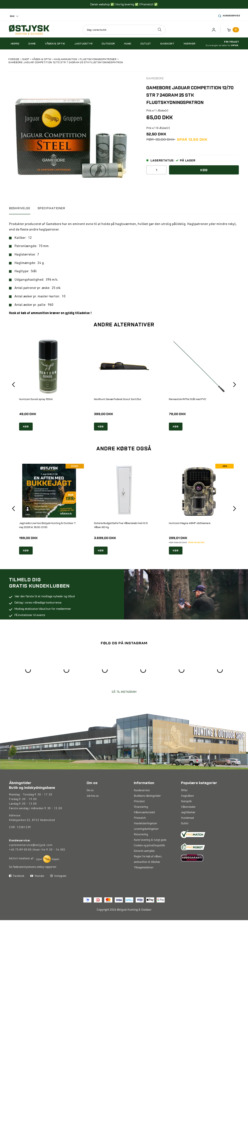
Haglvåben (187, 796)
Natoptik (186, 801)
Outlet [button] (145, 43)
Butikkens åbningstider (147, 796)
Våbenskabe (188, 807)
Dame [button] (32, 43)
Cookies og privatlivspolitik (149, 845)
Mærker (189, 43)
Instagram (58, 876)
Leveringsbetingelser (146, 829)
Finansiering (141, 807)
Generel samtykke (144, 851)
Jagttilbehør (188, 812)
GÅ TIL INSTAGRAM (124, 692)
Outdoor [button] (108, 43)
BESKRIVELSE (19, 208)
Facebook (16, 876)
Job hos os (93, 796)
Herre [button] (15, 43)
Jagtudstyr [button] (83, 43)
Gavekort (167, 43)
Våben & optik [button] (55, 43)
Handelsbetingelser (145, 823)
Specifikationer (51, 208)
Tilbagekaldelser (143, 867)
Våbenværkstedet (144, 812)
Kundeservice (229, 16)
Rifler (184, 790)
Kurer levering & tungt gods (150, 840)
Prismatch (140, 818)
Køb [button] (204, 170)
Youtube (37, 876)
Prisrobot (139, 801)
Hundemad (187, 818)
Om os (90, 790)
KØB (26, 426)
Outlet (185, 823)
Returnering (141, 834)
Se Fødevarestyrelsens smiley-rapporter (32, 867)
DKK (12, 16)
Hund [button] (127, 43)
